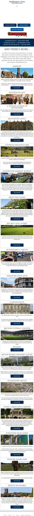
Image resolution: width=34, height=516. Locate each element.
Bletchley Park (23, 40)
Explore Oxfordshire (26, 515)
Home (5, 515)
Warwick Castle (9, 42)
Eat (13, 515)
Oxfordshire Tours (23, 42)
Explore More (25, 44)
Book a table (24, 25)
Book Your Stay (10, 25)
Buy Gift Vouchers (17, 29)
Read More (17, 88)
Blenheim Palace (11, 40)
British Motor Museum (11, 44)
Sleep (9, 515)
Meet (17, 515)
